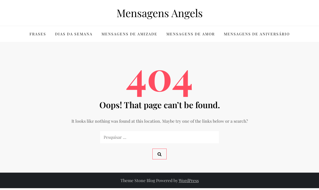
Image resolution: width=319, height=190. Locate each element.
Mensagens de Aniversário (257, 33)
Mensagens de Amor (190, 33)
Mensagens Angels (160, 13)
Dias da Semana (74, 33)
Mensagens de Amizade (129, 33)
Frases (38, 33)
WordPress (189, 180)
